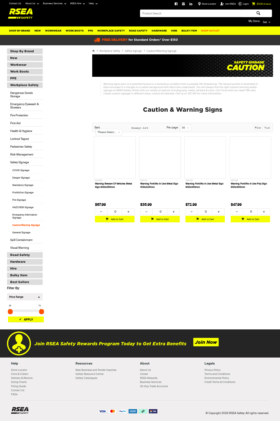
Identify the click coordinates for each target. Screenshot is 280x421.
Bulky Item (189, 30)
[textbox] (191, 13)
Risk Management (21, 154)
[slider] (10, 311)
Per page (172, 127)
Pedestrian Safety (21, 146)
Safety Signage (19, 162)
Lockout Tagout (19, 138)
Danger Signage (21, 177)
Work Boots (75, 30)
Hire (174, 30)
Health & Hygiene (21, 131)
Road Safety (138, 30)
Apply (28, 319)
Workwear (53, 30)
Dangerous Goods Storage (21, 94)
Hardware (159, 30)
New (37, 30)
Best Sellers (19, 282)
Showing (139, 128)
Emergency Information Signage (24, 216)
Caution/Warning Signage (26, 225)
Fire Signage (19, 199)
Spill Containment (21, 240)
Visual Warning (19, 247)
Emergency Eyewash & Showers (24, 105)
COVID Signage (20, 170)
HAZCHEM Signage (22, 207)
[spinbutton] (114, 212)
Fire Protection (19, 115)
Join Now (206, 342)
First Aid (15, 123)
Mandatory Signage (22, 185)
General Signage (21, 232)
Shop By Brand (19, 30)
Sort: (97, 127)
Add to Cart (117, 219)
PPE (90, 30)
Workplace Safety (111, 30)
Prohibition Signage (22, 192)
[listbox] (109, 132)
